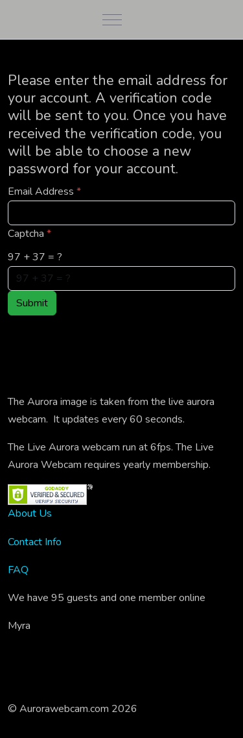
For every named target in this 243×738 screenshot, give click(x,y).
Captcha (29, 234)
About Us (30, 513)
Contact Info (35, 542)
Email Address (44, 191)
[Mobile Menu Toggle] (112, 19)
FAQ (18, 570)
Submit (32, 303)
